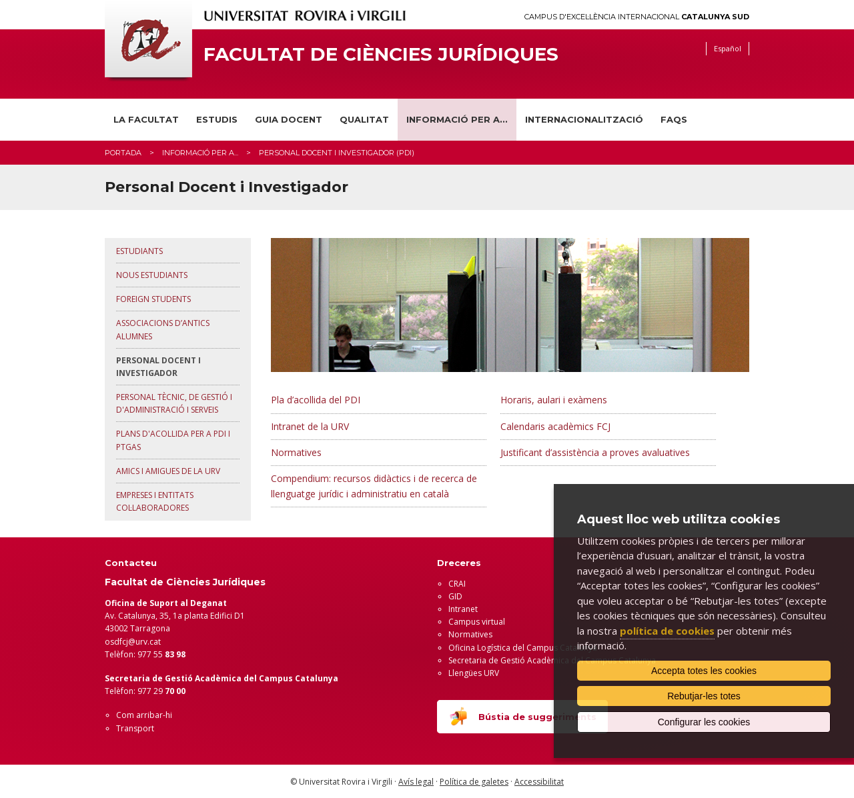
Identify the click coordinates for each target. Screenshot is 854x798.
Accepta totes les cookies (704, 670)
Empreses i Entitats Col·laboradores (154, 501)
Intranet (463, 609)
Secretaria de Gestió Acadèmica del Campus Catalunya (552, 660)
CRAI (457, 583)
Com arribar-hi (144, 715)
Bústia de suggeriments (522, 716)
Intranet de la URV (310, 426)
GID (455, 596)
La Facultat (146, 119)
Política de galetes (474, 781)
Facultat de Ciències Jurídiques (380, 54)
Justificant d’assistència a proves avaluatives (595, 452)
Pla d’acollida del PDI (315, 399)
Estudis (217, 119)
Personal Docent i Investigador (158, 367)
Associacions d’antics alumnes (162, 329)
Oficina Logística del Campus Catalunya (522, 647)
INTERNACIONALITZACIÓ (584, 119)
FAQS (674, 119)
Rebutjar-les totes (704, 696)
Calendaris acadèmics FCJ (555, 426)
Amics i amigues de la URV (168, 471)
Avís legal (416, 781)
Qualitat (364, 119)
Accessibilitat (539, 781)
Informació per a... (457, 119)
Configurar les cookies (704, 722)
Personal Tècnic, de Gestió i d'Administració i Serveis (174, 403)
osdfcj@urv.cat (133, 641)
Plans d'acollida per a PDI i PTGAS (173, 440)
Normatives (296, 452)
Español (727, 48)
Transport (135, 728)
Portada (123, 152)
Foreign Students (153, 299)
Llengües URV (473, 673)
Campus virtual (476, 621)
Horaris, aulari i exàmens (553, 399)
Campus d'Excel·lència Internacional (636, 17)
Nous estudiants (151, 275)
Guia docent (288, 119)
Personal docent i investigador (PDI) (336, 152)
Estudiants (139, 251)
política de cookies (667, 630)
